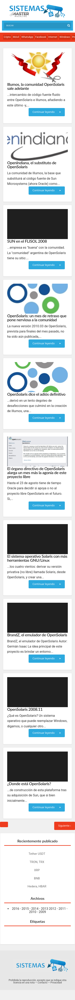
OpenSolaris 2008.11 (25, 709)
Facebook (40, 37)
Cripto (7, 37)
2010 (32, 912)
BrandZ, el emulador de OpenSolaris (37, 634)
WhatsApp (27, 37)
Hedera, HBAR (37, 886)
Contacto (42, 982)
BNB (37, 878)
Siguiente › (64, 826)
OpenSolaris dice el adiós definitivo (36, 394)
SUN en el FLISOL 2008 (27, 241)
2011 (62, 909)
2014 (34, 909)
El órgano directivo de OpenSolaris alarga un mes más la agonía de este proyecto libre (36, 472)
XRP (37, 870)
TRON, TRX (37, 862)
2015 (25, 909)
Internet (52, 37)
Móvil (16, 37)
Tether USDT (37, 854)
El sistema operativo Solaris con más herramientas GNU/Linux (37, 558)
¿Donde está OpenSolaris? (29, 783)
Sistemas (37, 11)
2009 (42, 912)
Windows (64, 37)
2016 (15, 909)
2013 (44, 909)
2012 (52, 909)
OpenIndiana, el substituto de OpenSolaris (31, 164)
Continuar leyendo (47, 112)
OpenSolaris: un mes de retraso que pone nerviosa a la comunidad (36, 317)
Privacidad (56, 982)
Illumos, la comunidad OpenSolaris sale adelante (35, 86)
